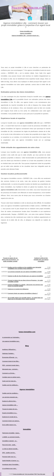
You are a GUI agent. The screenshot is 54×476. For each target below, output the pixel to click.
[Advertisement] (25, 50)
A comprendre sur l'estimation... (11, 337)
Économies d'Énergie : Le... (10, 357)
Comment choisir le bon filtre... (10, 361)
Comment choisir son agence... (11, 421)
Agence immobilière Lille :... (10, 405)
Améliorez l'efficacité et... (9, 349)
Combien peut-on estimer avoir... (11, 377)
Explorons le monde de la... (10, 417)
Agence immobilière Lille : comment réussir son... (26, 35)
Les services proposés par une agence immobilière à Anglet (25, 271)
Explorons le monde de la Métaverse (18, 289)
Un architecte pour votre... (9, 468)
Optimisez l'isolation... (8, 353)
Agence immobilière (25, 33)
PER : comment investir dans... (11, 365)
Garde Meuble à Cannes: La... (10, 460)
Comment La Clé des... (8, 373)
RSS (35, 474)
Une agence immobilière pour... (11, 341)
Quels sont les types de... (9, 381)
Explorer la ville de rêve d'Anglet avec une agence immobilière (41, 259)
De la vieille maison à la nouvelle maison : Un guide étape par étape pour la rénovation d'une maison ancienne (25, 298)
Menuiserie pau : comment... (10, 369)
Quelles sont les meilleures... (10, 385)
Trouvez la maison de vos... (10, 409)
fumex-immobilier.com (26, 31)
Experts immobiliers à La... (9, 413)
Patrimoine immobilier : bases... (11, 433)
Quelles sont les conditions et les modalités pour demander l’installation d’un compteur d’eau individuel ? (24, 268)
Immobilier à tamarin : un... (9, 441)
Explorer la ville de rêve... (9, 401)
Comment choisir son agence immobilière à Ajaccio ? (23, 293)
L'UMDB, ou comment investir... (11, 437)
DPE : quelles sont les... (9, 452)
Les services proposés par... (10, 397)
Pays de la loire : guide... (9, 445)
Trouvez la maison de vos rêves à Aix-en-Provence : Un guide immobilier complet (10, 259)
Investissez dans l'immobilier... (10, 464)
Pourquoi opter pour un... (9, 456)
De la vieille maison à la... (9, 425)
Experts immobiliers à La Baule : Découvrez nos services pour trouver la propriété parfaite (25, 285)
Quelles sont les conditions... (10, 393)
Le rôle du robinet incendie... (10, 449)
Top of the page (41, 474)
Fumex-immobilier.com (18, 474)
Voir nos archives (29, 474)
